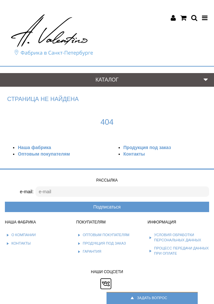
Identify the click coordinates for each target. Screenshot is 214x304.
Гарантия (92, 251)
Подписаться (107, 206)
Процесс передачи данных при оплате (181, 250)
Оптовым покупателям (44, 154)
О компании (23, 235)
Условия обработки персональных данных (177, 237)
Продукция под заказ (147, 147)
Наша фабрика (34, 147)
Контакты (134, 154)
